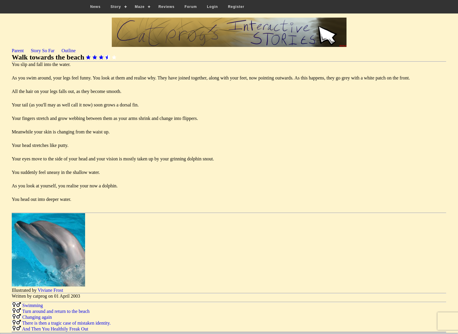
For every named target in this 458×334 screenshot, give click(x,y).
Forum (191, 7)
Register (236, 7)
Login (212, 7)
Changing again (37, 317)
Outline (69, 50)
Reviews (166, 7)
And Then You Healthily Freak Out (55, 328)
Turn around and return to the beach (56, 311)
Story (116, 7)
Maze (140, 7)
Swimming (32, 305)
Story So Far (43, 50)
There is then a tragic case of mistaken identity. (66, 323)
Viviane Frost (50, 290)
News (95, 7)
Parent (18, 50)
